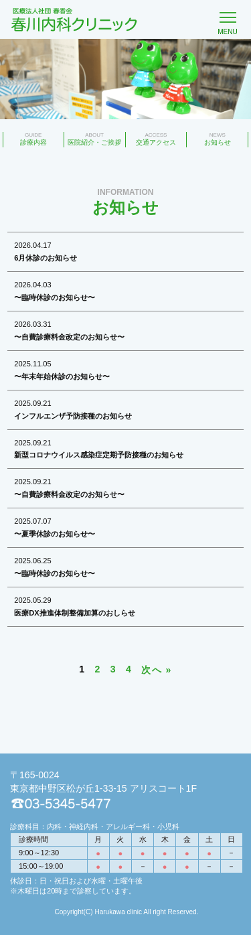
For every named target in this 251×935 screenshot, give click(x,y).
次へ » (156, 669)
